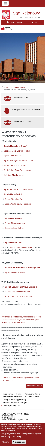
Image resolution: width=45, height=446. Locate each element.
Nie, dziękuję (19, 442)
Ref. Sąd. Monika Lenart (14, 175)
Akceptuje (6, 442)
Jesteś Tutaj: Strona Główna (14, 87)
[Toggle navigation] (5, 3)
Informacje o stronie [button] (34, 386)
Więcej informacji (14, 437)
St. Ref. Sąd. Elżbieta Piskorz (17, 292)
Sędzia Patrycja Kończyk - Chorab (18, 161)
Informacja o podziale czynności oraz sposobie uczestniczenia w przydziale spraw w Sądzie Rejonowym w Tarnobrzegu (21, 320)
